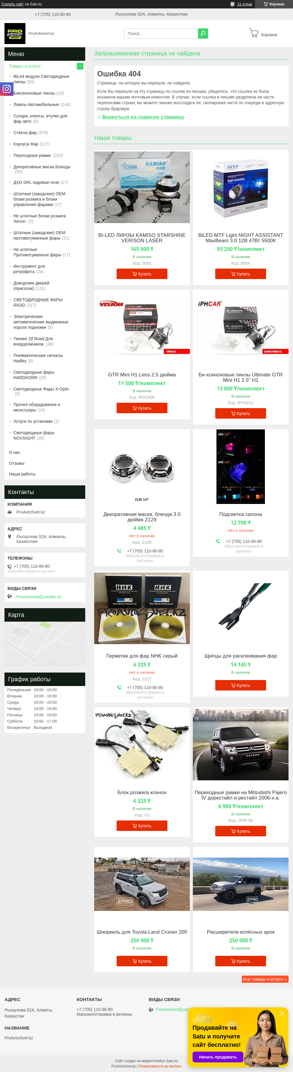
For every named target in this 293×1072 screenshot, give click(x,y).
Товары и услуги (25, 66)
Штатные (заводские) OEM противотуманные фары (39, 235)
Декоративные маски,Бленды (42, 166)
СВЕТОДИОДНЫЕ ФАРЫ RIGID (37, 302)
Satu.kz (172, 1061)
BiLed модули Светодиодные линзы (41, 79)
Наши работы (22, 474)
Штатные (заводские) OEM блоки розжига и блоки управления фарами (39, 199)
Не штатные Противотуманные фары (37, 252)
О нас (14, 452)
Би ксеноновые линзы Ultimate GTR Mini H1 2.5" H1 (241, 377)
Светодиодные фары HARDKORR (33, 375)
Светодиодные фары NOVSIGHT (33, 435)
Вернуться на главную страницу (143, 117)
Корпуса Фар (25, 144)
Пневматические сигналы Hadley (38, 358)
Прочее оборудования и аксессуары (36, 407)
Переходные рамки (32, 155)
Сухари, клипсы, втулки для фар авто (40, 118)
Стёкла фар (25, 132)
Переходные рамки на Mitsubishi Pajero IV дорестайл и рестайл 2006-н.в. (241, 795)
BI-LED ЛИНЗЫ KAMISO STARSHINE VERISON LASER (142, 238)
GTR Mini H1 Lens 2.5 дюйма (142, 375)
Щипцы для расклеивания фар (241, 656)
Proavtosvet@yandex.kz (39, 596)
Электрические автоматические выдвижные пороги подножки (40, 322)
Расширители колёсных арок (241, 932)
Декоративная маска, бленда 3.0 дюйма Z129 (142, 517)
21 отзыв (244, 4)
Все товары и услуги (263, 979)
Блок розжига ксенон (142, 792)
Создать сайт (12, 4)
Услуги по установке (33, 421)
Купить (144, 274)
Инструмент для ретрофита (29, 269)
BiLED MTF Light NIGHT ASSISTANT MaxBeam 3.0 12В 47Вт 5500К (240, 238)
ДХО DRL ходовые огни (36, 182)
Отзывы (16, 463)
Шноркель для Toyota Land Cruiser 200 (142, 932)
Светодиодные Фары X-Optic (41, 389)
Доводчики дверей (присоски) (31, 286)
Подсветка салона (240, 514)
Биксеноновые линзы (34, 93)
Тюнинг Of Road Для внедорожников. (33, 341)
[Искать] (203, 33)
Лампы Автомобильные (36, 104)
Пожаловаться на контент (160, 1066)
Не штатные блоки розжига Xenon (39, 219)
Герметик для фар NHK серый (142, 656)
